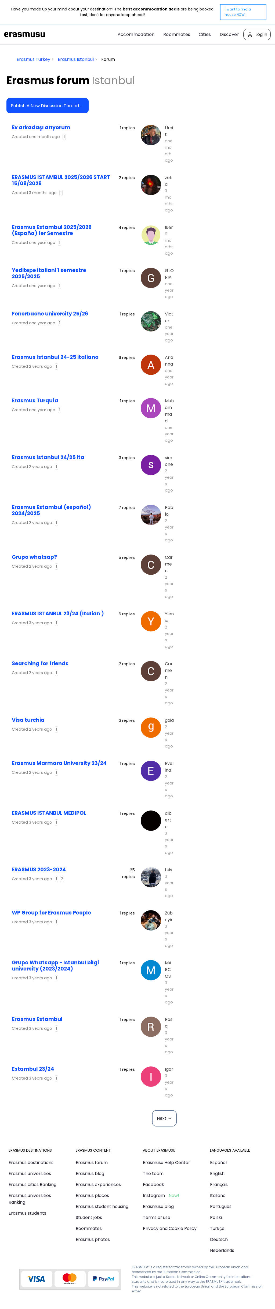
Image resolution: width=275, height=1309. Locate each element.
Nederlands (222, 1250)
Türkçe (217, 1228)
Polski (216, 1217)
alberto (168, 820)
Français (219, 1184)
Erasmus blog (90, 1173)
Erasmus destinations (31, 1162)
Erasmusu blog (158, 1206)
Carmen (169, 564)
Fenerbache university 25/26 (50, 313)
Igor (169, 1069)
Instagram (154, 1195)
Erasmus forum (92, 1162)
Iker (169, 227)
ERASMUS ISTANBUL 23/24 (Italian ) (58, 613)
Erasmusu (24, 34)
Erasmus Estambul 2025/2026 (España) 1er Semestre (52, 230)
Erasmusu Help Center (166, 1162)
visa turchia (28, 720)
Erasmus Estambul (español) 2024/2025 (51, 510)
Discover (229, 34)
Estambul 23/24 (33, 1069)
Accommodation (136, 34)
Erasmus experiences (98, 1184)
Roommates (176, 34)
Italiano (218, 1195)
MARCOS (168, 969)
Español (218, 1162)
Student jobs (89, 1217)
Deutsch (219, 1239)
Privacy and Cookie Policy (170, 1228)
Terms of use (156, 1217)
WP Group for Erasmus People (51, 912)
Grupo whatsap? (34, 557)
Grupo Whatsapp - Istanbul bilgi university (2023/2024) (55, 965)
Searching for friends (40, 663)
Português (220, 1206)
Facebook (153, 1184)
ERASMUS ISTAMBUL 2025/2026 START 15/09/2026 (61, 180)
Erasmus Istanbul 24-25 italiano (55, 357)
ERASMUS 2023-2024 (39, 869)
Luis (168, 870)
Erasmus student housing (102, 1206)
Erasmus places (92, 1195)
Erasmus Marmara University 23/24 (59, 763)
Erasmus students (27, 1213)
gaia (169, 720)
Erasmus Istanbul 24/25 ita (48, 457)
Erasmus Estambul (37, 1019)
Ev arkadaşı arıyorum (41, 127)
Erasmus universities (30, 1173)
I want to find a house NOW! (238, 12)
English (217, 1173)
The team (153, 1173)
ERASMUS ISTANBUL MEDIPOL (49, 813)
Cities (205, 34)
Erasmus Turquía (35, 400)
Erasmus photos (93, 1239)
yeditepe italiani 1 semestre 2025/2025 (49, 273)
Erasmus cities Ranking (32, 1184)
